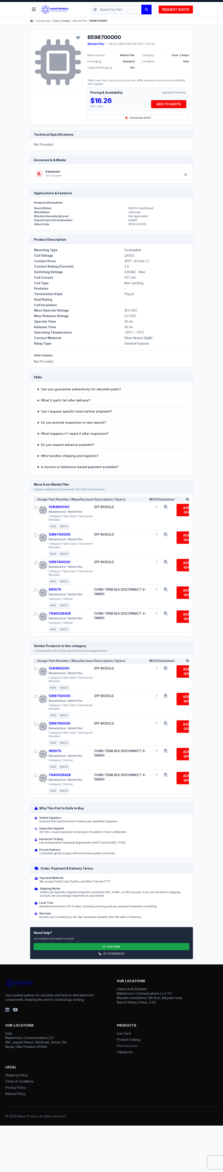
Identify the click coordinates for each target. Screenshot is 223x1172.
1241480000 (59, 507)
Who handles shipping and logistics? (69, 456)
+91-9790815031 (111, 953)
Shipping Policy (16, 1075)
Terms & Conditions (19, 1081)
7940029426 (60, 613)
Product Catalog (128, 1039)
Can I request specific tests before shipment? (76, 411)
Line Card (124, 1033)
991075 (55, 589)
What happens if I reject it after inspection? (74, 433)
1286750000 (60, 534)
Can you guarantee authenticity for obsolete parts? (81, 389)
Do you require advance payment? (67, 445)
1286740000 (59, 562)
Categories (43, 20)
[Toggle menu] (34, 9)
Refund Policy (15, 1094)
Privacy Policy (15, 1087)
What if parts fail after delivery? (65, 400)
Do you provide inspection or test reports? (73, 422)
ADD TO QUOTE (168, 104)
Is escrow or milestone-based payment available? (80, 467)
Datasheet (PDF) (138, 117)
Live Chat (111, 946)
